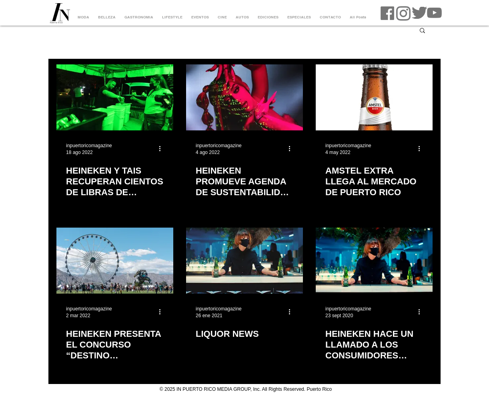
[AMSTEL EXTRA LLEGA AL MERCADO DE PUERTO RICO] (374, 97)
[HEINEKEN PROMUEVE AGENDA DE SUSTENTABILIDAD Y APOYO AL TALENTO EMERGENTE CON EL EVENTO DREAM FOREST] (244, 97)
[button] (422, 31)
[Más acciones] (162, 148)
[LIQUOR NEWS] (244, 261)
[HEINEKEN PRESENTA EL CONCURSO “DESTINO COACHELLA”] (114, 261)
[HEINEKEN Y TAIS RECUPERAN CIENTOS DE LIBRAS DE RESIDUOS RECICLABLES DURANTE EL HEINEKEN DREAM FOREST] (114, 97)
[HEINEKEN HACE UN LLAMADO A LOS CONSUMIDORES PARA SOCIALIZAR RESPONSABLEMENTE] (374, 261)
